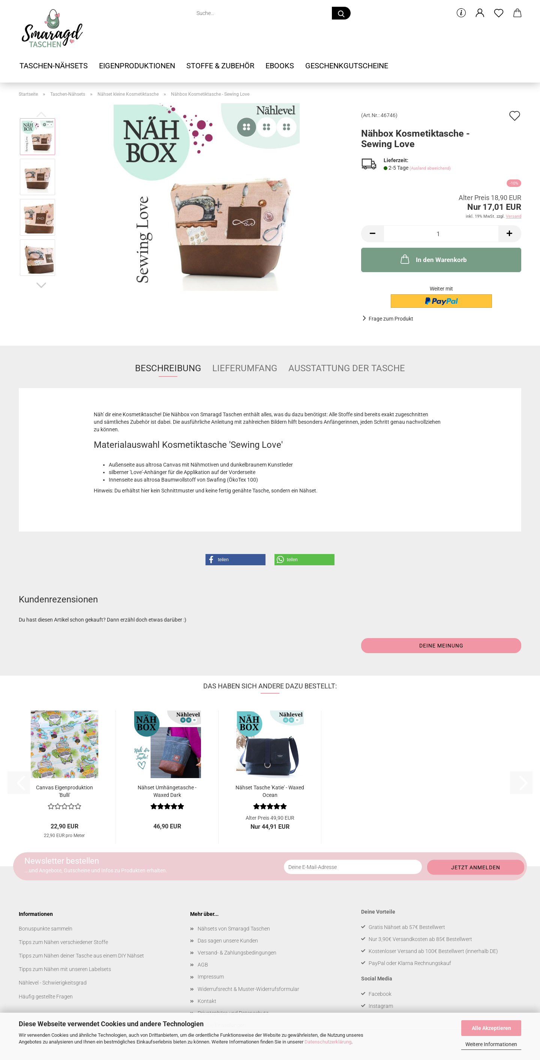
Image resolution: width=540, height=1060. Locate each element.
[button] (480, 13)
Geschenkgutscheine (346, 65)
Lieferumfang (244, 368)
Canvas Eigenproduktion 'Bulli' (64, 790)
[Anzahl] (441, 233)
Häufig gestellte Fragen (46, 997)
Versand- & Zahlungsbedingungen (237, 953)
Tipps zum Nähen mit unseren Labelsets (65, 969)
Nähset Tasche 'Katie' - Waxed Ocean (270, 790)
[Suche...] (341, 13)
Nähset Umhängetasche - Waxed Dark (167, 790)
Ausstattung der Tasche (346, 368)
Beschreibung (168, 368)
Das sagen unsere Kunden (228, 941)
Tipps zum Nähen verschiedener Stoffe (63, 942)
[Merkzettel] (498, 13)
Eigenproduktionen (137, 65)
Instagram (381, 1006)
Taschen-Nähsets (54, 65)
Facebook (380, 994)
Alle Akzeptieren (491, 1028)
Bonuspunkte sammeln (45, 929)
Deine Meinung (441, 646)
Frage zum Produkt (391, 319)
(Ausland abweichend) (430, 168)
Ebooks (280, 65)
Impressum (211, 977)
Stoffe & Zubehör (220, 65)
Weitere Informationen (491, 1044)
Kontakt (207, 1001)
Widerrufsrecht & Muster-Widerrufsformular (248, 989)
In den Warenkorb (433, 259)
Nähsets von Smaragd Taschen (234, 929)
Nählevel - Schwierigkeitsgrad (53, 983)
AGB (203, 965)
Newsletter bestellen (61, 860)
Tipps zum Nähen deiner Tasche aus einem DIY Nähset (81, 956)
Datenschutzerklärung (327, 1042)
